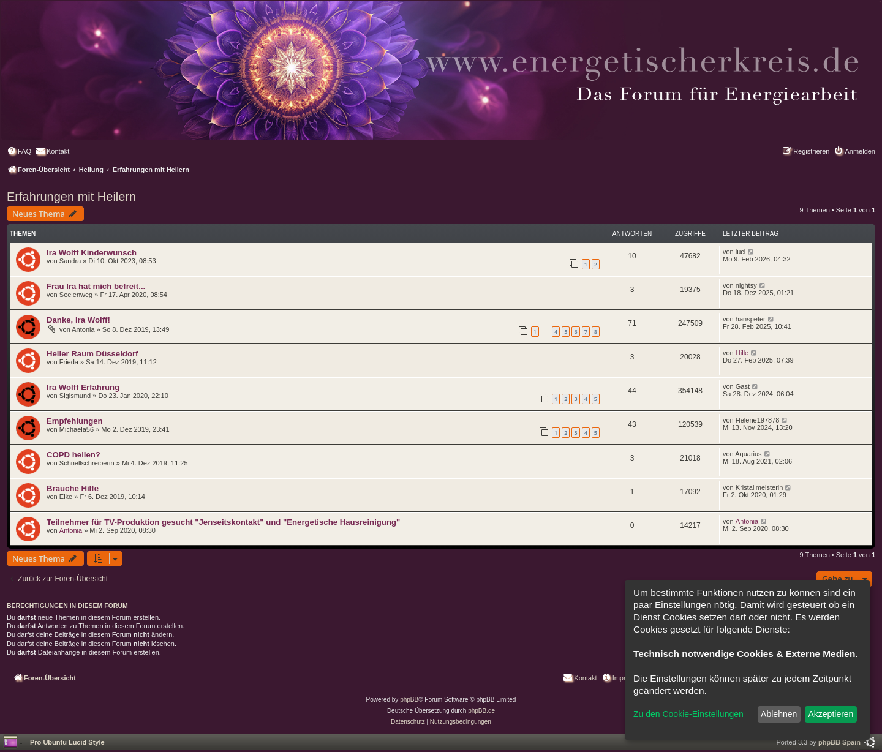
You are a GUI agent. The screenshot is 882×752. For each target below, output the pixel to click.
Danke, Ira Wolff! (78, 320)
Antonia (70, 530)
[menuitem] (19, 151)
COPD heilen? (73, 454)
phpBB (409, 699)
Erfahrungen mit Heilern (71, 196)
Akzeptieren (830, 714)
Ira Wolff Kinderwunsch (92, 252)
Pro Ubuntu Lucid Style (67, 742)
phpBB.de (481, 710)
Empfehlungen (75, 421)
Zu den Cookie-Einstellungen (688, 714)
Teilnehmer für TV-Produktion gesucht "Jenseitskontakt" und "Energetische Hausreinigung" (223, 522)
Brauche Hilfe (73, 488)
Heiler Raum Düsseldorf (92, 353)
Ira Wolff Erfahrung (83, 387)
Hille (742, 352)
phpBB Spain (839, 742)
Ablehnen (779, 714)
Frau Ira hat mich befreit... (96, 286)
